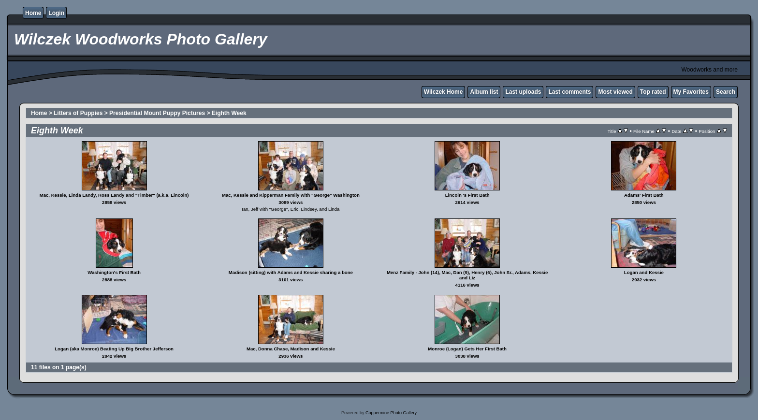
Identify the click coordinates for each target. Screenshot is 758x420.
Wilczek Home (443, 91)
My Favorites (691, 91)
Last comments (569, 91)
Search (725, 91)
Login (56, 13)
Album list (484, 91)
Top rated (653, 91)
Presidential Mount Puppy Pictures (157, 113)
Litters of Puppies (78, 113)
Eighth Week (229, 113)
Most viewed (615, 91)
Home (33, 13)
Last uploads (523, 91)
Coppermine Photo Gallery (391, 412)
